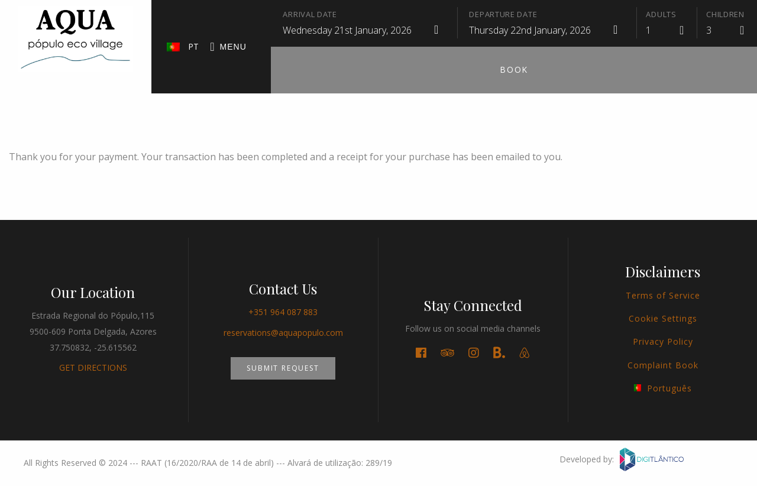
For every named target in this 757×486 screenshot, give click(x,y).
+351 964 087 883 (283, 311)
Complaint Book (662, 365)
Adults (661, 14)
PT (183, 46)
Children (725, 14)
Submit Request (283, 368)
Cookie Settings (663, 318)
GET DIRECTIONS (93, 367)
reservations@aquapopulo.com (283, 332)
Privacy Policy (663, 341)
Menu (228, 47)
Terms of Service (663, 295)
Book (514, 69)
